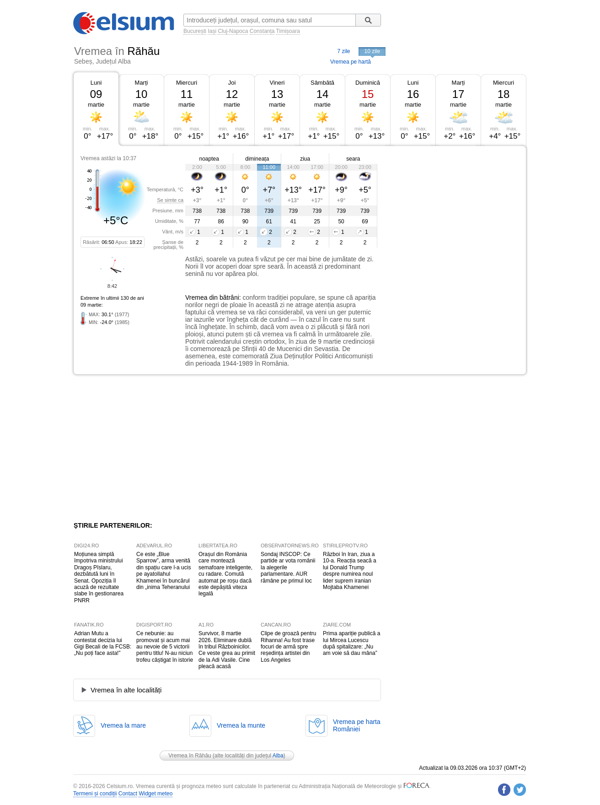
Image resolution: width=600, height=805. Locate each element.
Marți (141, 82)
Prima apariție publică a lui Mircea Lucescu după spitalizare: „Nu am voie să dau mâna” (351, 643)
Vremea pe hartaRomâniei (356, 725)
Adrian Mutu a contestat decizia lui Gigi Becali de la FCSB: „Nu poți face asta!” (102, 643)
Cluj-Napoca (233, 31)
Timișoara (288, 31)
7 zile (343, 51)
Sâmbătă (322, 82)
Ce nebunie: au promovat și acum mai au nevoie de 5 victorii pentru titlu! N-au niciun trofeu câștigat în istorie (164, 646)
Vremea (196, 297)
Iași (212, 31)
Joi (232, 82)
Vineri (276, 82)
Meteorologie (380, 786)
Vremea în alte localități (126, 690)
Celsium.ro (120, 786)
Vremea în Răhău (189, 755)
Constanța (262, 31)
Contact (127, 793)
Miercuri (186, 82)
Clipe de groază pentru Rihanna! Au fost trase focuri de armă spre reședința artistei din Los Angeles (288, 646)
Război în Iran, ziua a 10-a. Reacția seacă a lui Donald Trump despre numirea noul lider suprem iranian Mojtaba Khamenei (349, 570)
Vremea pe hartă (350, 62)
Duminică (367, 82)
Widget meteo (155, 793)
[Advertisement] (451, 214)
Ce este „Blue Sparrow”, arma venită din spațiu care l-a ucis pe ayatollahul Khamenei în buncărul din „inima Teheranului (163, 570)
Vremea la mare (123, 725)
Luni (96, 82)
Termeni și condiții (95, 793)
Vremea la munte (241, 725)
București (194, 31)
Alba (278, 755)
